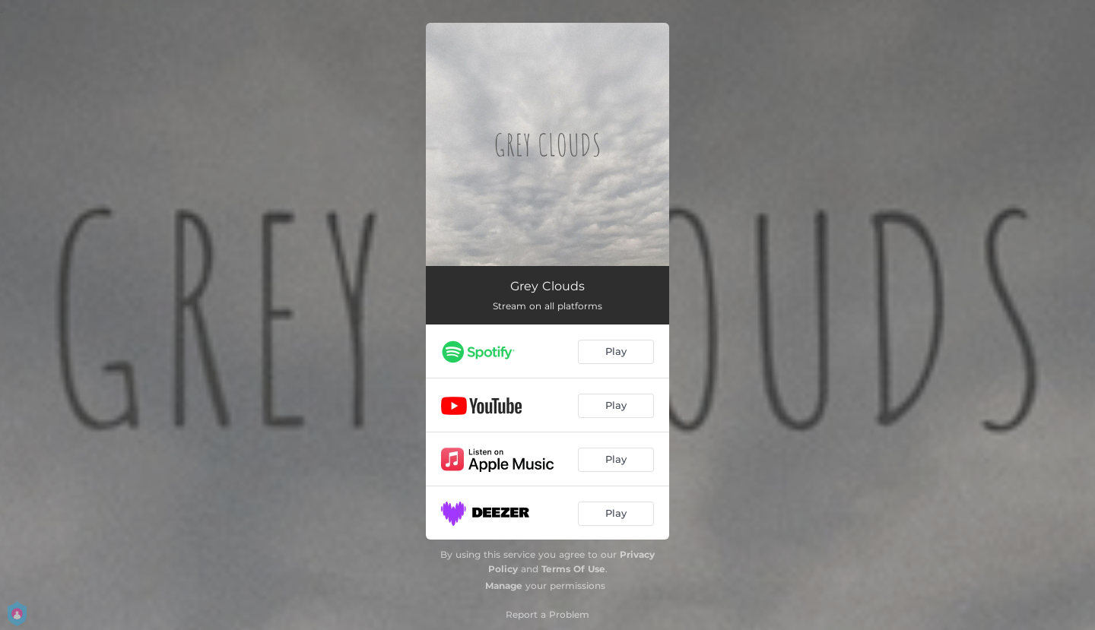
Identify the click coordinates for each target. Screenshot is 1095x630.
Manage (503, 585)
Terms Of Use (573, 569)
